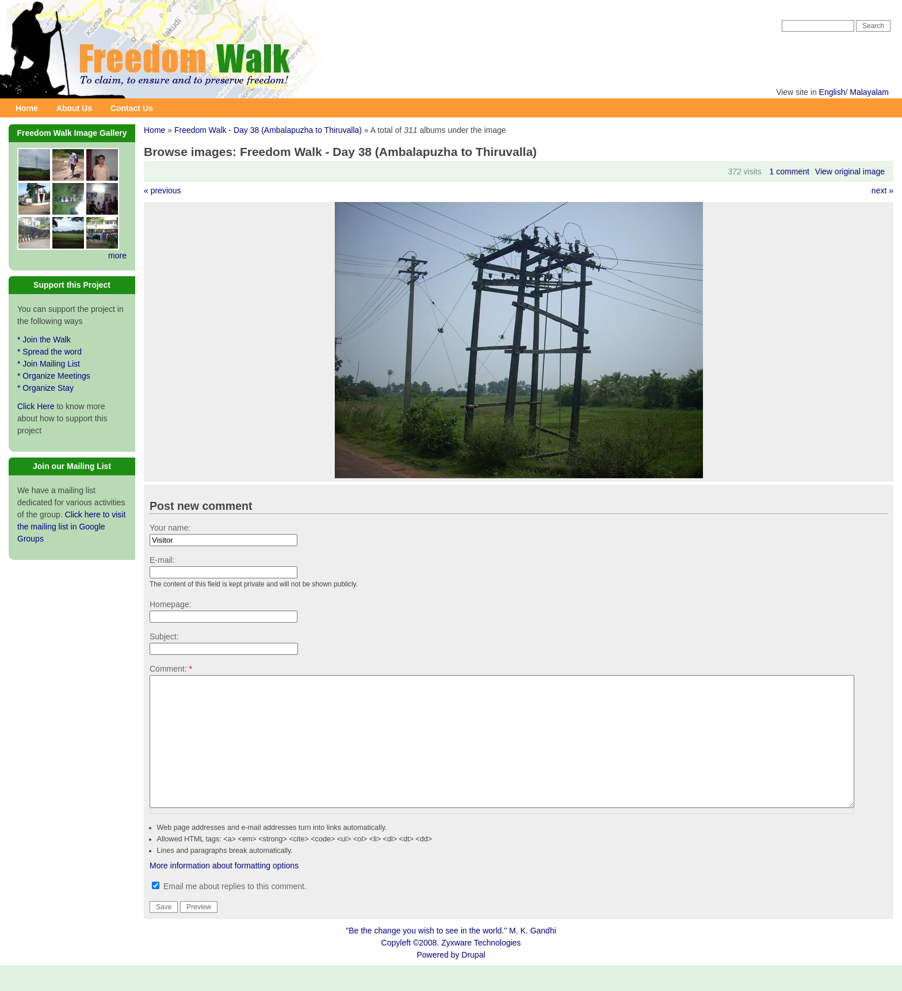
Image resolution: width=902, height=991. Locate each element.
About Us (74, 108)
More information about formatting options (224, 891)
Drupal (473, 980)
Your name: (170, 527)
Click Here (36, 406)
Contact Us (131, 108)
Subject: (164, 636)
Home (27, 108)
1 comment (789, 171)
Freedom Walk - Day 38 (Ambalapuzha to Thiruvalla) (268, 130)
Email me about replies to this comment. (229, 912)
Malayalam (869, 92)
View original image (850, 171)
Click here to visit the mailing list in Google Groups (71, 526)
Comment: (171, 668)
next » (882, 190)
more (117, 255)
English (832, 92)
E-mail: (162, 560)
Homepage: (170, 604)
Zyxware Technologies (481, 968)
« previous (162, 190)
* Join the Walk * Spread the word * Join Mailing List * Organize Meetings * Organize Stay (53, 363)
